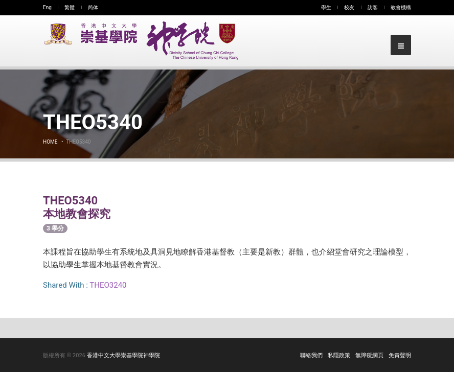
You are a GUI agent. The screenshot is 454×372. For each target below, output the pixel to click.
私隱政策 (339, 355)
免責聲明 (400, 355)
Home (50, 142)
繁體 (69, 7)
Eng (47, 7)
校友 (349, 7)
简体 (93, 7)
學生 (326, 7)
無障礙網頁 (369, 355)
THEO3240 (107, 285)
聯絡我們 (311, 355)
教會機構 (401, 7)
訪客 (373, 7)
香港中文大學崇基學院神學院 (123, 355)
